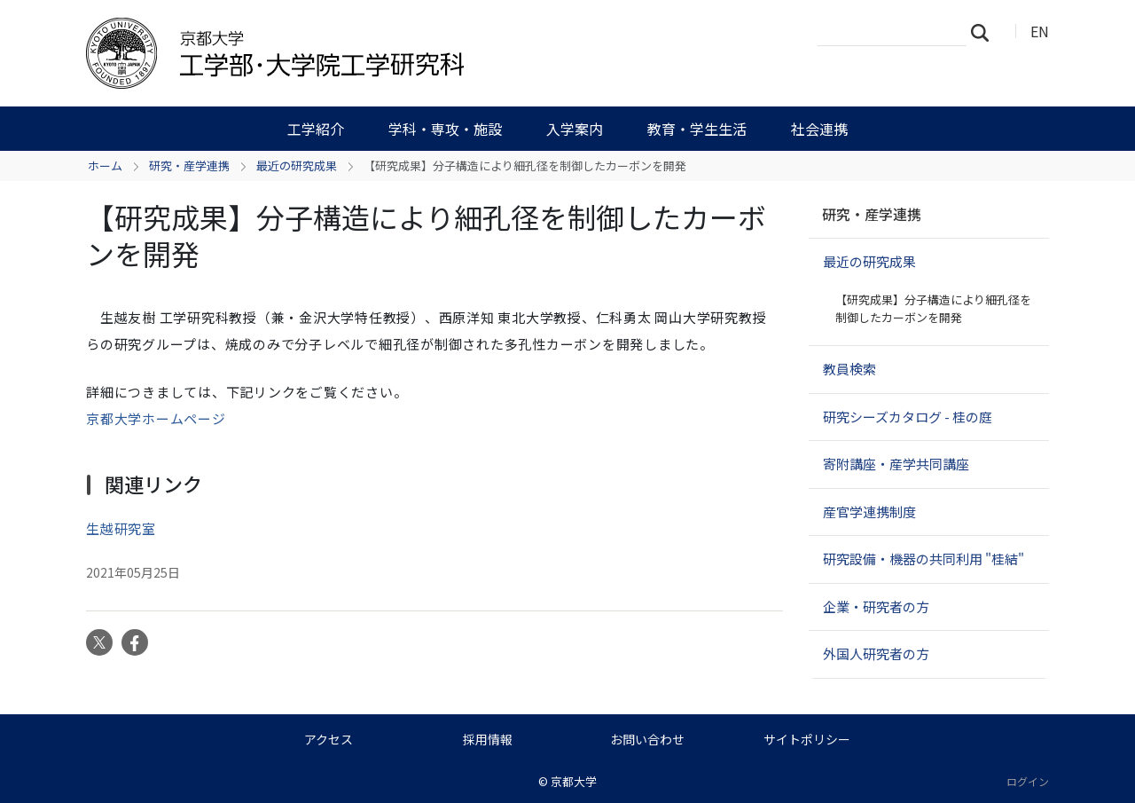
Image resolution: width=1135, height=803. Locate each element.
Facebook (134, 642)
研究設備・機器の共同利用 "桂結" (923, 558)
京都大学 (574, 781)
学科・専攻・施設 (445, 128)
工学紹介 (315, 128)
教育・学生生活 (697, 128)
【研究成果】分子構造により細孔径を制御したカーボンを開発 (933, 308)
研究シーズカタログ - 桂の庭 (907, 416)
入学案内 (574, 128)
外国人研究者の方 (876, 653)
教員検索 (849, 368)
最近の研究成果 (296, 165)
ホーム (105, 165)
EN (1039, 31)
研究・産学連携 (189, 165)
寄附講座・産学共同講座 (896, 463)
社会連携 (819, 128)
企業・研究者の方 (876, 606)
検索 (985, 32)
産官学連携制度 (869, 511)
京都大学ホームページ (156, 418)
